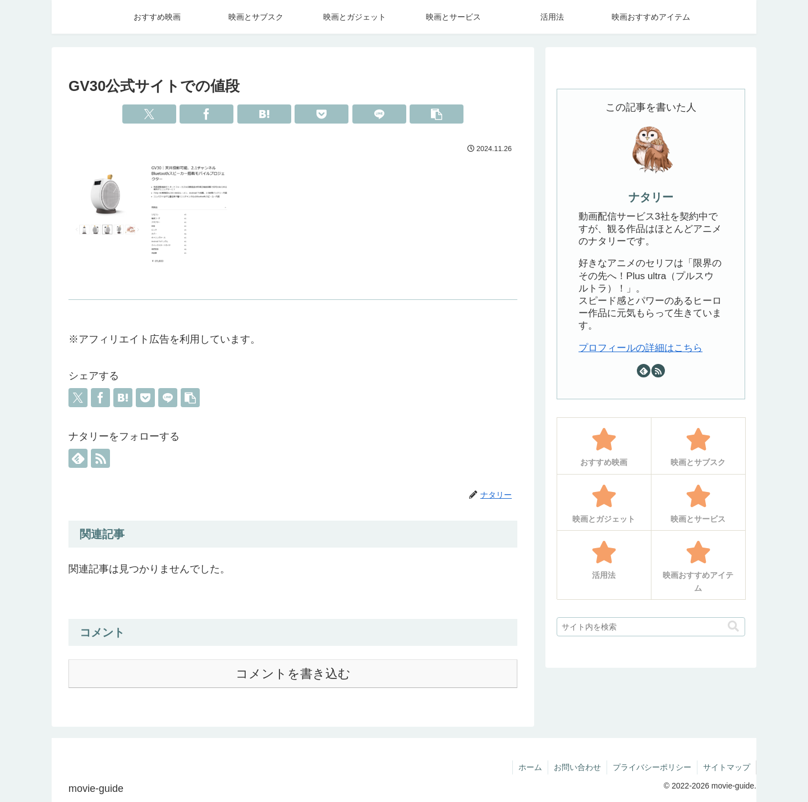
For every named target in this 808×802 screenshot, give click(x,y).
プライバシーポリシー (652, 767)
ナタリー (650, 197)
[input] (651, 626)
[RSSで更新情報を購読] (100, 458)
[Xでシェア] (149, 114)
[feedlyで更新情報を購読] (78, 458)
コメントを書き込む (293, 674)
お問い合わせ (577, 767)
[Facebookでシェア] (206, 114)
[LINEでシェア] (379, 114)
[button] (436, 114)
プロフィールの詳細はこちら (641, 348)
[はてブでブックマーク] (264, 114)
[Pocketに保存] (321, 114)
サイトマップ (726, 767)
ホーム (530, 767)
